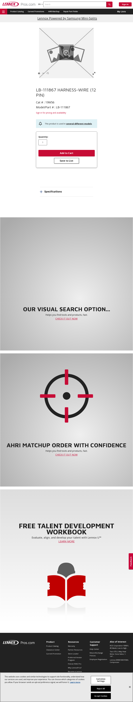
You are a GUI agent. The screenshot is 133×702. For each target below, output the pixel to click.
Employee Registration (98, 659)
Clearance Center (53, 650)
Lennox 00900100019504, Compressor (119, 661)
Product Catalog (17, 11)
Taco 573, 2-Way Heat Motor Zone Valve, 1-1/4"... (118, 653)
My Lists (121, 11)
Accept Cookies (100, 695)
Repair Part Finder (70, 11)
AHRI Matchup (53, 11)
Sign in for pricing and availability (51, 112)
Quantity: (43, 137)
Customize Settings (100, 680)
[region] (66, 687)
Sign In (125, 4)
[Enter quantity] (42, 142)
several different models (79, 123)
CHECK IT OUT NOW (66, 319)
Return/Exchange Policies (96, 654)
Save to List (66, 160)
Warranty (71, 646)
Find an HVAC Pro (74, 664)
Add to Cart (66, 153)
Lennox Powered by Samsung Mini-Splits (67, 18)
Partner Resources (75, 650)
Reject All (101, 688)
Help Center (94, 649)
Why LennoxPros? (74, 668)
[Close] (130, 687)
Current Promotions (36, 11)
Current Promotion (53, 654)
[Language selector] (39, 4)
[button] (109, 4)
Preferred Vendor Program (75, 658)
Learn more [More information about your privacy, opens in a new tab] (75, 682)
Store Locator (73, 654)
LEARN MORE (66, 541)
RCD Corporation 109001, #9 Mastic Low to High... (119, 647)
